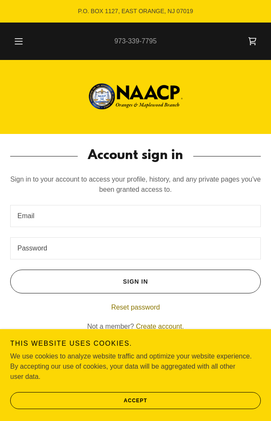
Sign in (79, 281)
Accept (78, 400)
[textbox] (135, 216)
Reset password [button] (135, 307)
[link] (252, 41)
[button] (21, 41)
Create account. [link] (160, 326)
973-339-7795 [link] (135, 41)
